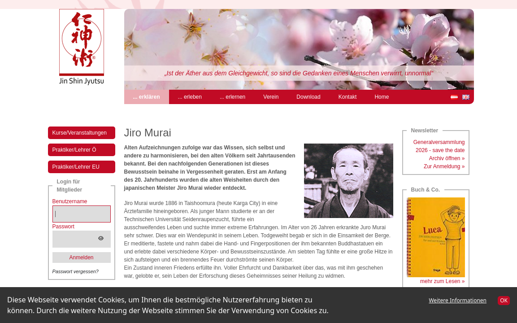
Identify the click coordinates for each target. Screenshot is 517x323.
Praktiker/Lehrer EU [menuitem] (76, 167)
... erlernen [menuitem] (232, 97)
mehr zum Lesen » (442, 281)
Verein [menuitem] (270, 97)
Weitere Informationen (458, 300)
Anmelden (81, 257)
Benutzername (69, 201)
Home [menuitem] (381, 97)
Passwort (63, 226)
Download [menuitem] (308, 97)
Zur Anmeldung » (444, 166)
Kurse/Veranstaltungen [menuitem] (79, 133)
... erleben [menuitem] (190, 97)
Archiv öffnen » (447, 158)
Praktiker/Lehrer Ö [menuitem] (74, 150)
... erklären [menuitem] (151, 96)
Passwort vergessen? (75, 271)
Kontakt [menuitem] (348, 97)
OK (504, 300)
